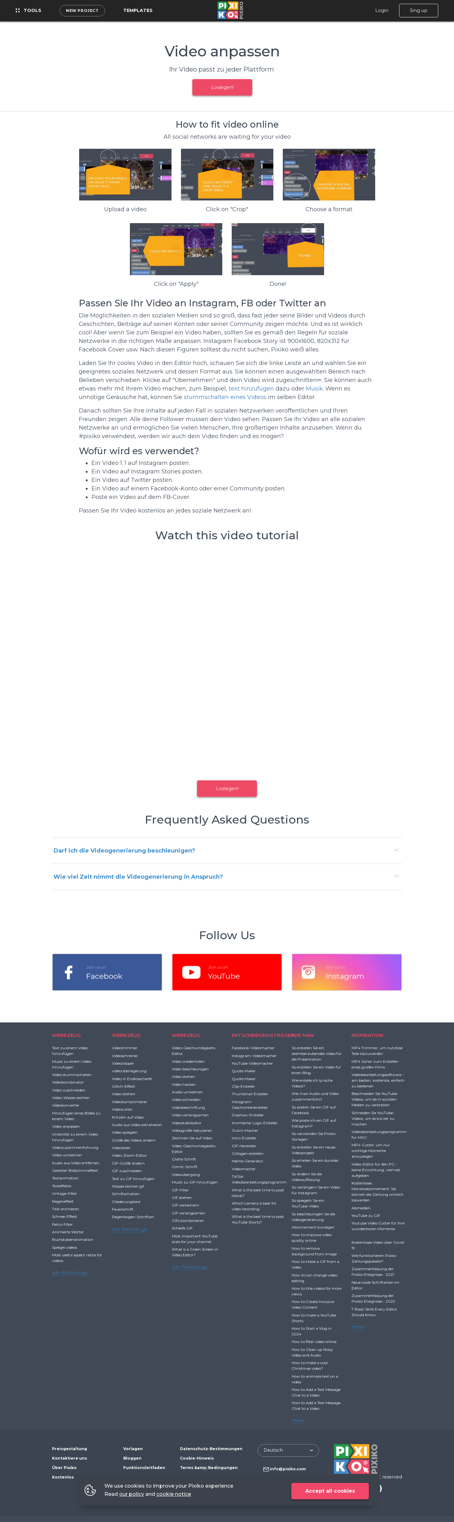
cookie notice (173, 1494)
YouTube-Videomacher (252, 1063)
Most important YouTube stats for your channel (195, 1239)
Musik (314, 388)
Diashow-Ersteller (248, 1115)
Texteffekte (61, 1185)
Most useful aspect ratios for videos (77, 1258)
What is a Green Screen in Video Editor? (195, 1252)
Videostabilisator (186, 1122)
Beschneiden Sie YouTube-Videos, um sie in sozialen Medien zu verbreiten (375, 1099)
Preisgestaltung (69, 1448)
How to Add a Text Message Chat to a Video (316, 1392)
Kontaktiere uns (69, 1458)
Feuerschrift (122, 1209)
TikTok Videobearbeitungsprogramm (259, 1179)
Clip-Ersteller (243, 1086)
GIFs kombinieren (188, 1220)
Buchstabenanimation (72, 1239)
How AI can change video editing (314, 1278)
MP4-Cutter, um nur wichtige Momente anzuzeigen (371, 1151)
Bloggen (132, 1458)
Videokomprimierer (129, 1101)
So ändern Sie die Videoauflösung (307, 1177)
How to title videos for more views (316, 1291)
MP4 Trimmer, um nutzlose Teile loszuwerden (377, 1050)
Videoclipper (123, 1063)
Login (381, 10)
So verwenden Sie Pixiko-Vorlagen (314, 1136)
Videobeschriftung (188, 1107)
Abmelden (361, 1208)
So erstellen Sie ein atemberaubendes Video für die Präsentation (317, 1053)
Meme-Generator (247, 1161)
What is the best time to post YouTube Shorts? (258, 1219)
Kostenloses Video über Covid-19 (378, 1245)
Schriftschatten (126, 1193)
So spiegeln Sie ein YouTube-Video (308, 1203)
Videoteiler (121, 1147)
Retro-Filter (62, 1224)
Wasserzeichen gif (128, 1186)
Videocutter (122, 1109)
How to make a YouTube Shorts (314, 1318)
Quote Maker (244, 1070)
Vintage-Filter (64, 1193)
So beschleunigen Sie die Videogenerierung (313, 1217)
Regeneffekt (63, 1201)
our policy (131, 1494)
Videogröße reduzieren (192, 1130)
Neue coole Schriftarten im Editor (375, 1285)
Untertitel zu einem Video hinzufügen (75, 1137)
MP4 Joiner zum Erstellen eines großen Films (375, 1064)
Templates (138, 10)
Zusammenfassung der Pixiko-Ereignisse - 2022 (373, 1298)
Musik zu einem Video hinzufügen (71, 1064)
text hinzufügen (251, 388)
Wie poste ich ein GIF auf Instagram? (314, 1123)
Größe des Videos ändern (134, 1140)
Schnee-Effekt (64, 1216)
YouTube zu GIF (366, 1215)
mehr (298, 1420)
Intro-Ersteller (244, 1138)
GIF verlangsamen (188, 1213)
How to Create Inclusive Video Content (313, 1304)
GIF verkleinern (185, 1205)
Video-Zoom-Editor (129, 1155)
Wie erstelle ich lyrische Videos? (312, 1083)
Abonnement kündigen (313, 1227)
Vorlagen (133, 1448)
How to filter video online (314, 1341)
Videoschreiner (125, 1055)
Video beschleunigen (190, 1069)
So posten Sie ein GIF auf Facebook (314, 1110)
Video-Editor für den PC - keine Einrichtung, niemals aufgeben (376, 1170)
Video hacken (184, 1084)
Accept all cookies (330, 1491)
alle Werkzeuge (70, 1273)
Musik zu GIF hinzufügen (195, 1182)
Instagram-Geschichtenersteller (250, 1104)
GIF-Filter (180, 1190)
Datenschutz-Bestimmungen (211, 1448)
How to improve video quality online (312, 1237)
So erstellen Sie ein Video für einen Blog (316, 1070)
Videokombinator (68, 1082)
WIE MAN (303, 1035)
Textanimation (65, 1178)
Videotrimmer (124, 1047)
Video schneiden (186, 1099)
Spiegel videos (64, 1247)
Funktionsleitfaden (144, 1467)
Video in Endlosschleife (132, 1078)
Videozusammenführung (75, 1147)
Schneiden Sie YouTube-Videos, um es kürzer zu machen (373, 1118)
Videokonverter (65, 1105)
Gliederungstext (126, 1201)
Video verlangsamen (190, 1115)
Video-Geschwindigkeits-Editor (194, 1050)
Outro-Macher (245, 1130)
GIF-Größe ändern (128, 1163)
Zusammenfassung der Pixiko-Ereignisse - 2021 (373, 1271)
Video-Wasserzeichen (71, 1097)
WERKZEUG (66, 1035)
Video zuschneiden (68, 1090)
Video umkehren (67, 1155)
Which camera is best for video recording (254, 1206)
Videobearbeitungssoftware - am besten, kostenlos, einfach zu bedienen (378, 1080)
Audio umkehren (187, 1092)
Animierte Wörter (68, 1232)
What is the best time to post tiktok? (258, 1193)
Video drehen (123, 1093)
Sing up (419, 10)
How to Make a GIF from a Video (315, 1264)
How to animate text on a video (315, 1379)
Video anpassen (66, 1126)
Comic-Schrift (184, 1166)
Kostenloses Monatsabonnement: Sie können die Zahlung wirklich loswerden (378, 1191)
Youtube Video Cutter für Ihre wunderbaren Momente (378, 1226)
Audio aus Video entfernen (75, 1162)
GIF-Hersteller (244, 1145)
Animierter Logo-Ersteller (255, 1122)
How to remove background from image (314, 1251)
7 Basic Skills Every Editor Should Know (374, 1312)
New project (82, 10)
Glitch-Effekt (123, 1086)
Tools (28, 10)
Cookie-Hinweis (197, 1458)
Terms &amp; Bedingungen (209, 1467)
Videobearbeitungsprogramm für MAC (379, 1134)
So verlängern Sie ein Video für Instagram (316, 1190)
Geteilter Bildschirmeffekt (75, 1170)
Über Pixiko (64, 1467)
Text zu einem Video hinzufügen (70, 1050)
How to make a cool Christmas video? (310, 1365)
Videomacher (244, 1168)
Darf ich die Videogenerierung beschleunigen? (124, 850)
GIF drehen (182, 1197)
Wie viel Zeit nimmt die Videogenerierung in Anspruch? (138, 876)
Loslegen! (222, 87)
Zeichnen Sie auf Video (192, 1138)
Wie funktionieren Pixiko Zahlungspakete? (374, 1258)
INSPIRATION (367, 1035)
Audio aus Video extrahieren (137, 1124)
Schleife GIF (182, 1228)
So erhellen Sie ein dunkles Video (315, 1163)
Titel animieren (65, 1209)
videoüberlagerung (129, 1070)
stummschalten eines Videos (225, 397)
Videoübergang (186, 1174)
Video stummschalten (72, 1074)
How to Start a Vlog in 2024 (312, 1331)
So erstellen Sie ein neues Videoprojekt (313, 1150)
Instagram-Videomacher (254, 1055)
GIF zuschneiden (127, 1170)
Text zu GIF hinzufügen (133, 1178)
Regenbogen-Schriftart (133, 1216)
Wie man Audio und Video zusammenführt (315, 1096)
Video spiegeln (124, 1132)
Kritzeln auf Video (128, 1117)
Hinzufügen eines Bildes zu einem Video (76, 1116)
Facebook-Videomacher (253, 1047)
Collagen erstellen (248, 1153)
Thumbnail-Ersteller (250, 1093)
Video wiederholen (188, 1061)
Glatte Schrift (184, 1159)
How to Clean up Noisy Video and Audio (312, 1352)
